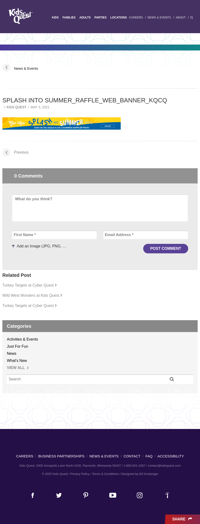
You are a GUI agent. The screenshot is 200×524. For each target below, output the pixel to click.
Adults (85, 17)
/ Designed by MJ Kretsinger (139, 474)
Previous (15, 152)
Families (69, 17)
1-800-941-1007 (134, 465)
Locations (118, 17)
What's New (17, 361)
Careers (136, 17)
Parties (100, 17)
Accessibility (170, 456)
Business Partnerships (61, 456)
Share (182, 519)
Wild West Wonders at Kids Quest (32, 295)
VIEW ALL (18, 368)
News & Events (159, 17)
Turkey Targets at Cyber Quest (29, 285)
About (181, 17)
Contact (132, 456)
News (11, 353)
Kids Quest (20, 16)
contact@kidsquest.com (164, 465)
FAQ (148, 456)
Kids (55, 17)
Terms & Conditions (105, 474)
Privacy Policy (79, 474)
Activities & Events (22, 339)
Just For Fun (17, 346)
